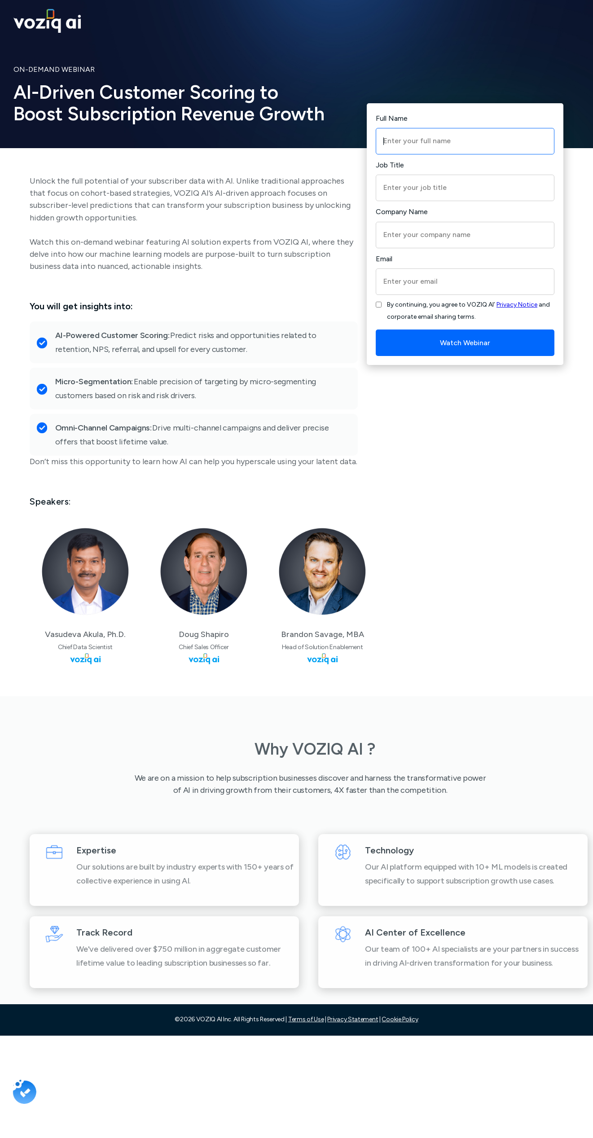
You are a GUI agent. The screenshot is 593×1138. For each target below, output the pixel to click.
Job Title (390, 165)
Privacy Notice (516, 304)
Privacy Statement (352, 1019)
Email (384, 259)
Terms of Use (306, 1019)
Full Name (392, 118)
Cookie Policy (400, 1019)
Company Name (402, 211)
